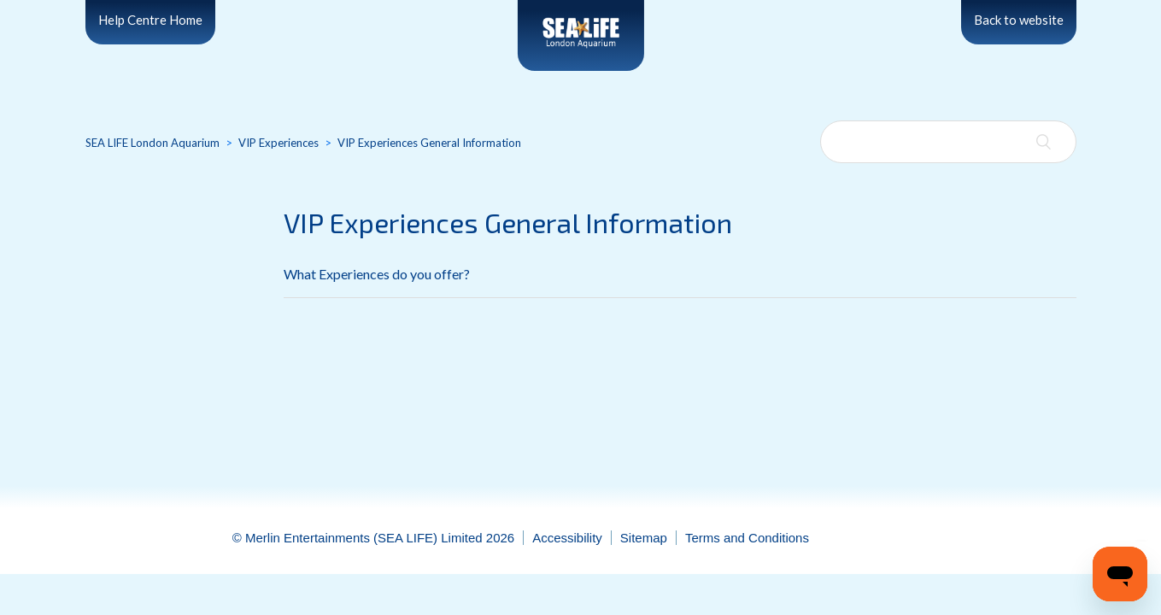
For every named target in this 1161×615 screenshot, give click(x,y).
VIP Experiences (278, 142)
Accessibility (567, 537)
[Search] (948, 141)
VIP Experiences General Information (429, 142)
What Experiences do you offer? (377, 274)
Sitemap (643, 537)
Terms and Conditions (747, 537)
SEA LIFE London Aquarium (152, 142)
